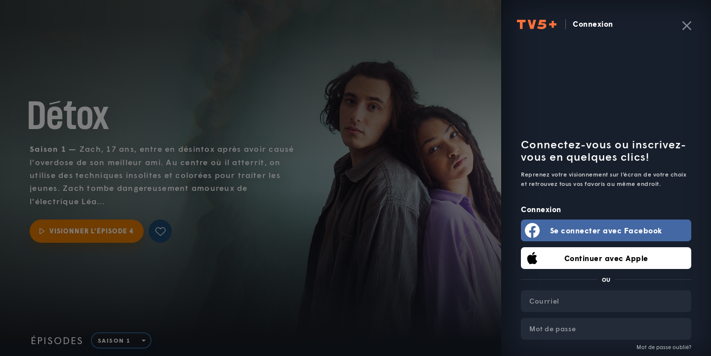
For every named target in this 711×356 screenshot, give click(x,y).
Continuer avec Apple (606, 258)
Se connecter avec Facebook (606, 230)
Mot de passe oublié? (663, 347)
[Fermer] (686, 25)
